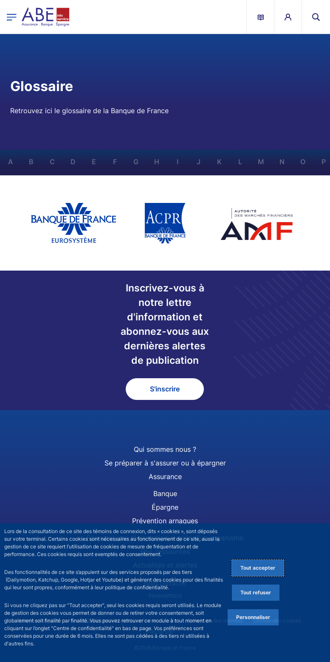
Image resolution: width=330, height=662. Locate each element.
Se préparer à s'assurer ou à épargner (165, 463)
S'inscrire (165, 389)
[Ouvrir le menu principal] (12, 16)
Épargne (165, 507)
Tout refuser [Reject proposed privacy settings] (255, 592)
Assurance (165, 476)
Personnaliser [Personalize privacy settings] (253, 617)
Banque (165, 493)
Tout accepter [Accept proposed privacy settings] (257, 568)
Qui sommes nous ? (165, 449)
